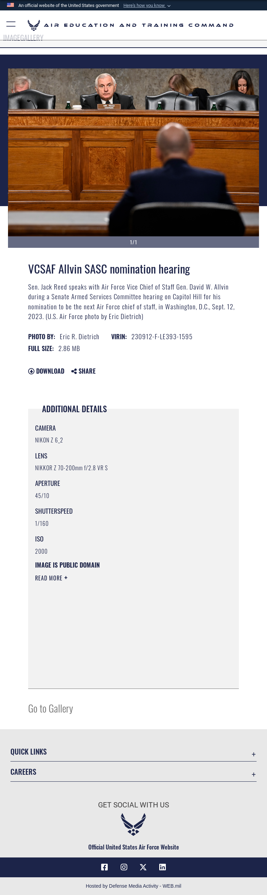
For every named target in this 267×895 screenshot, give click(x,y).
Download (46, 370)
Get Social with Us (133, 805)
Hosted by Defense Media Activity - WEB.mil (133, 886)
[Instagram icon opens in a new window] (124, 867)
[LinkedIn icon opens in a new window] (162, 867)
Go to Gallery (50, 707)
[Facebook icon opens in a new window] (104, 867)
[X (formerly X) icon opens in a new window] (143, 867)
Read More (49, 578)
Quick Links (28, 751)
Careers (23, 771)
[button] (147, 5)
